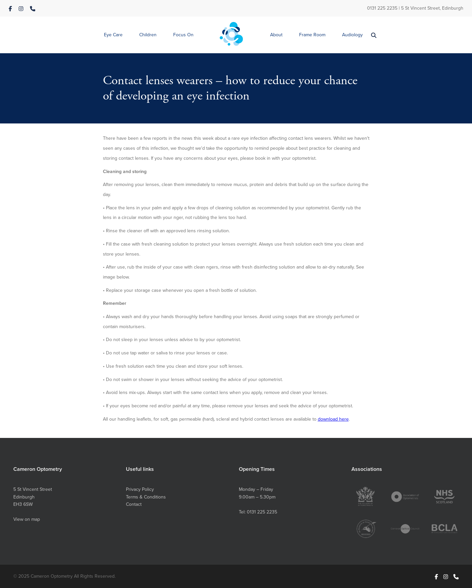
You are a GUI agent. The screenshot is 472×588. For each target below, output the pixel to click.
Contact (134, 504)
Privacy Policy (140, 489)
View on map (26, 519)
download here (333, 419)
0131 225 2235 (382, 8)
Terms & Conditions (146, 496)
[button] (113, 35)
